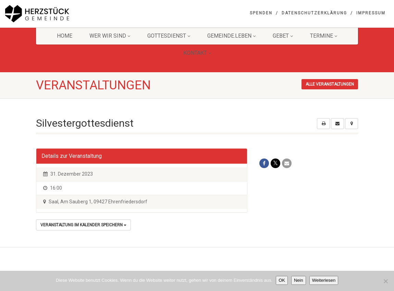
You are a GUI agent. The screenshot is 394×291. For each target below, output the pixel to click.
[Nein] (385, 281)
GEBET (283, 36)
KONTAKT (197, 53)
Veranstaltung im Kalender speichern (83, 225)
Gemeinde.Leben (231, 36)
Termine (323, 36)
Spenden (261, 13)
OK (282, 280)
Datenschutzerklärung (314, 13)
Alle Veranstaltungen (330, 84)
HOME (64, 36)
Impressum (370, 13)
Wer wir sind (109, 36)
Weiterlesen (323, 280)
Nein (298, 280)
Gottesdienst (168, 36)
